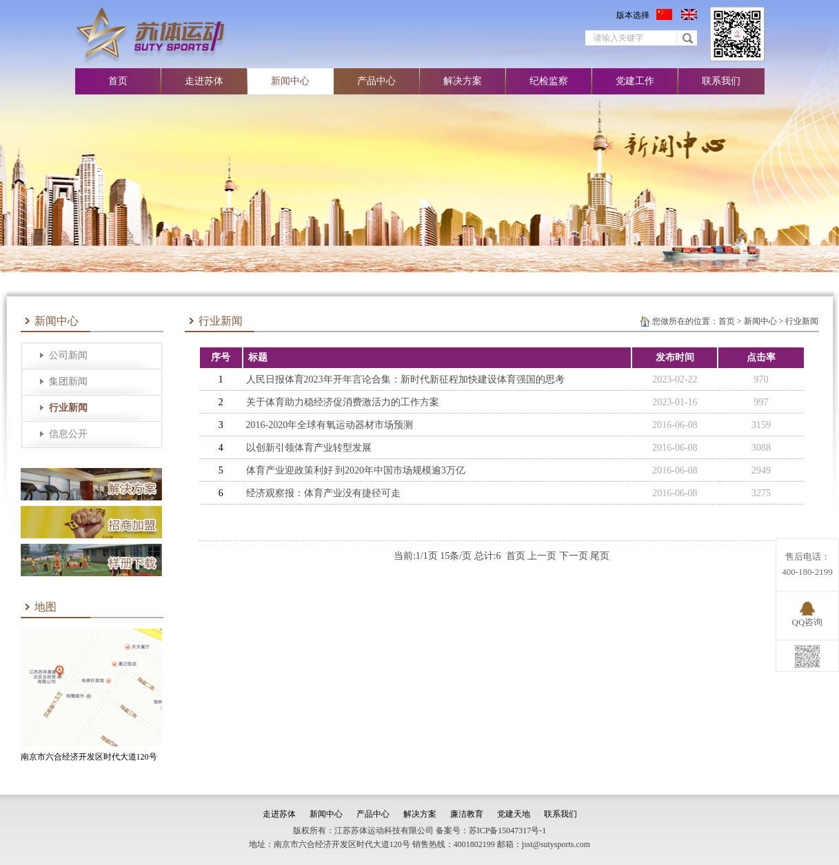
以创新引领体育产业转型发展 (309, 447)
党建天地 (513, 814)
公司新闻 (68, 355)
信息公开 (68, 434)
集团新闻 (68, 381)
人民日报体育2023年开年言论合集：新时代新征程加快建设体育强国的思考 (405, 379)
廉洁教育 (466, 814)
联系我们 (721, 81)
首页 (118, 81)
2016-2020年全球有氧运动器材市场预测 (330, 425)
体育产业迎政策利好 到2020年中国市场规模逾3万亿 (356, 470)
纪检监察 (548, 81)
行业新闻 (68, 408)
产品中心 (376, 81)
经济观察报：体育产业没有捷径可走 (323, 493)
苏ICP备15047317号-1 (508, 830)
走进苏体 (204, 81)
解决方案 (462, 81)
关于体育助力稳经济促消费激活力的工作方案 (342, 402)
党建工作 (635, 81)
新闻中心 (290, 81)
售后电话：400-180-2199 (807, 564)
